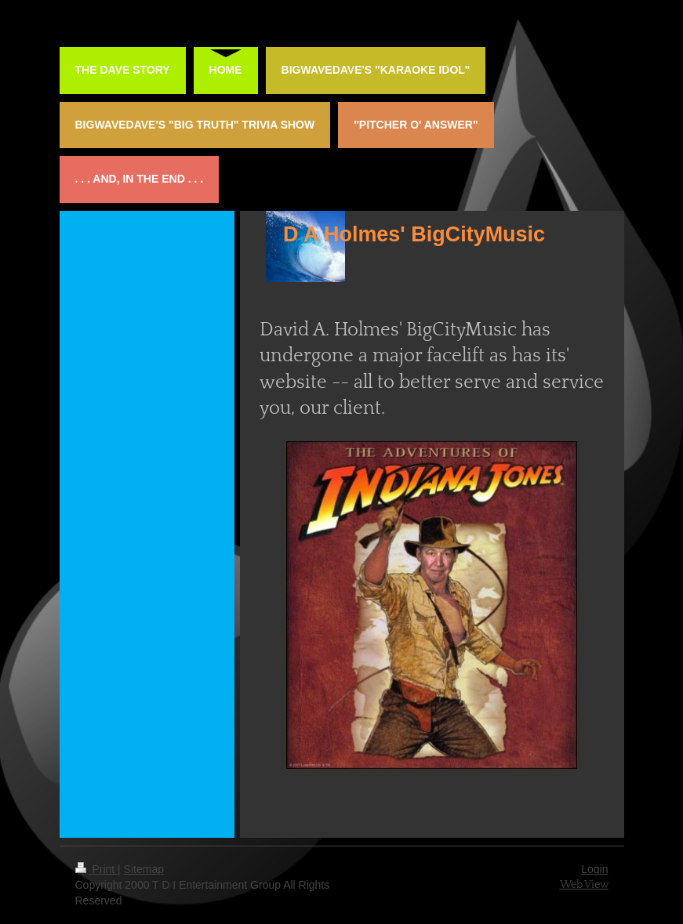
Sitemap (144, 869)
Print (96, 869)
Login (594, 869)
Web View (584, 885)
